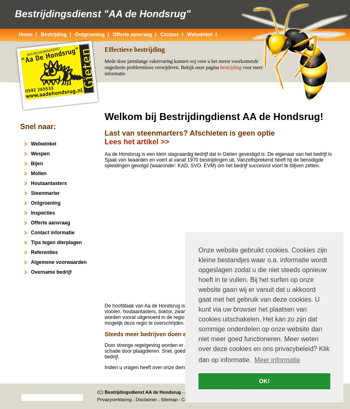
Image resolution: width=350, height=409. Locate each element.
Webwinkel (199, 34)
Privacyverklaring (114, 399)
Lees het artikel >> (137, 142)
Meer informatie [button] (277, 359)
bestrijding (230, 67)
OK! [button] (264, 381)
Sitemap (169, 399)
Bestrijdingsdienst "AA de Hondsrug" (103, 13)
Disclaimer (146, 399)
